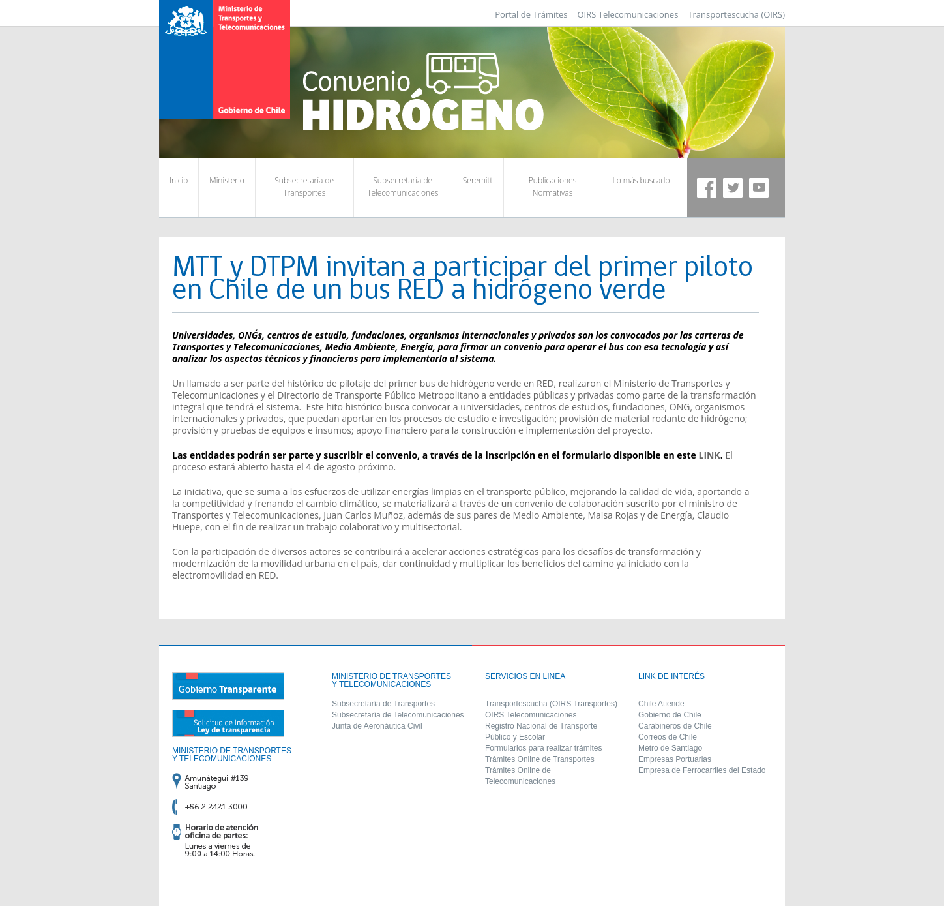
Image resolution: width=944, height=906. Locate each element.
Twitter (733, 188)
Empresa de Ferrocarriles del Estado (701, 770)
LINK (709, 455)
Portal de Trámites (531, 14)
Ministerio (226, 180)
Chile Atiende (661, 703)
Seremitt (478, 180)
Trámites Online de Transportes (540, 759)
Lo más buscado (641, 180)
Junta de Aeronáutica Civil (377, 726)
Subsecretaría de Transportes (304, 186)
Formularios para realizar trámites (543, 748)
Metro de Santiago (670, 748)
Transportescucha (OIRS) (736, 14)
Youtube (759, 188)
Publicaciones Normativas (552, 186)
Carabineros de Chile (675, 726)
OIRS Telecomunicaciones (627, 14)
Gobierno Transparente (228, 686)
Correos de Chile (667, 737)
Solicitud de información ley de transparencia (228, 723)
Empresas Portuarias (674, 759)
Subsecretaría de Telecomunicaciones (402, 186)
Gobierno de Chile (669, 714)
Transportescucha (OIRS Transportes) (551, 703)
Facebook (706, 188)
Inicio (179, 180)
